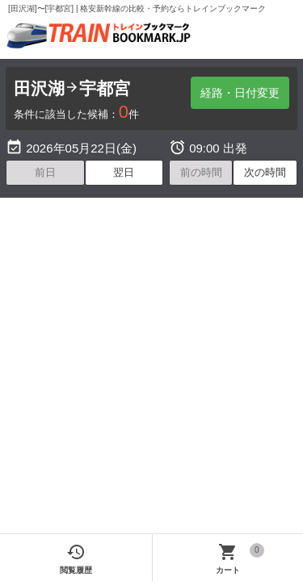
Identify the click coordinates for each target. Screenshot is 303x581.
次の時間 (265, 172)
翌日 (123, 172)
